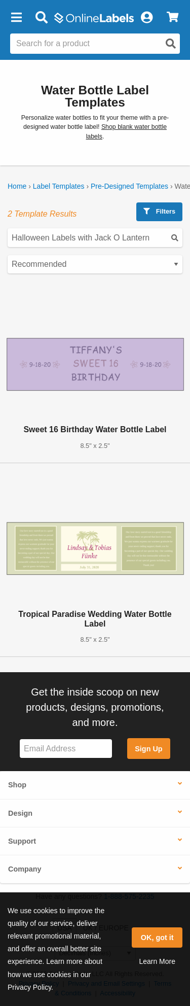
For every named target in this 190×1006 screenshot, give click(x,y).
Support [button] (22, 841)
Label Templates (59, 186)
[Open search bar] (41, 18)
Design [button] (20, 813)
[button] (16, 18)
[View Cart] (172, 17)
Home (17, 186)
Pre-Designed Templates (129, 186)
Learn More (157, 961)
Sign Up (148, 749)
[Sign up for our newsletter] (66, 748)
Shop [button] (17, 785)
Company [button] (25, 869)
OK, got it (157, 937)
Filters (159, 211)
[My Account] (146, 18)
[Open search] (171, 43)
